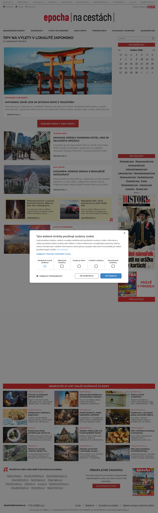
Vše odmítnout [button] (85, 276)
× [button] (124, 233)
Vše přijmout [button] (110, 276)
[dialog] (79, 256)
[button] (79, 254)
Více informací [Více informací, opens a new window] (63, 249)
